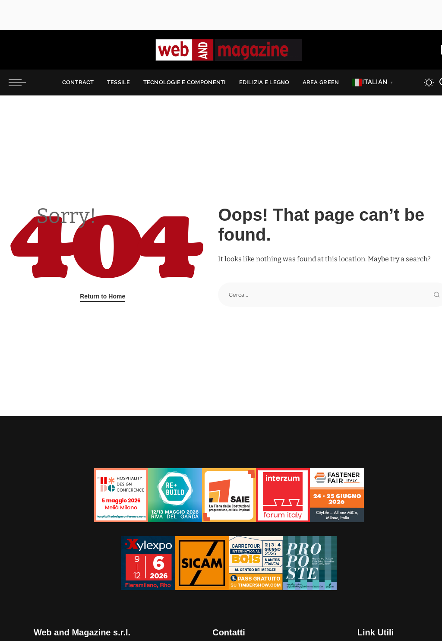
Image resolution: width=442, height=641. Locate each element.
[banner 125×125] (121, 494)
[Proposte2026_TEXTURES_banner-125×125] (310, 562)
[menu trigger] (22, 82)
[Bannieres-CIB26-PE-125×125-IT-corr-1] (256, 562)
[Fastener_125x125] (337, 494)
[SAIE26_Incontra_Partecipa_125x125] (229, 494)
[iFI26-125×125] (283, 494)
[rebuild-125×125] (175, 494)
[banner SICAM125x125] (202, 562)
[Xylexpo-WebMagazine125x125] (148, 562)
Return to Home (102, 296)
